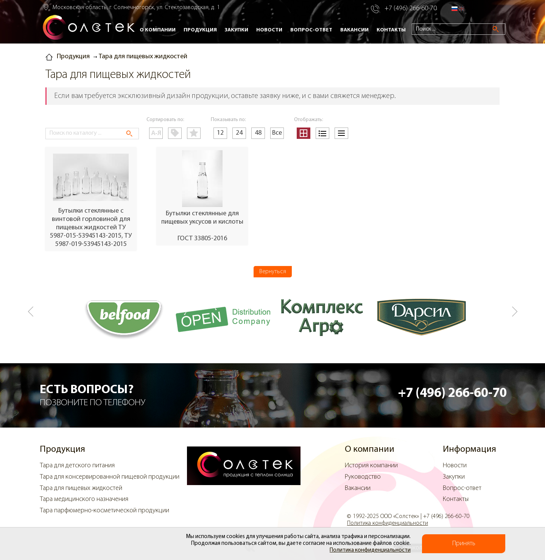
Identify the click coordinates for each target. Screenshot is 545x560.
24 (239, 133)
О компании (158, 30)
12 (220, 133)
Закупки (236, 30)
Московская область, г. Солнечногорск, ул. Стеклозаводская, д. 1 (136, 8)
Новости (269, 30)
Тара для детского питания (77, 465)
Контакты (391, 30)
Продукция (200, 30)
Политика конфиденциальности (370, 550)
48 (258, 133)
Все (277, 133)
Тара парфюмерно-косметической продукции (104, 510)
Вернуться (272, 272)
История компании (371, 465)
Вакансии (354, 30)
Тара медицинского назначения (84, 499)
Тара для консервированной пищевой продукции (109, 477)
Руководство (363, 477)
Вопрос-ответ (311, 30)
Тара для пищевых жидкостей (81, 488)
